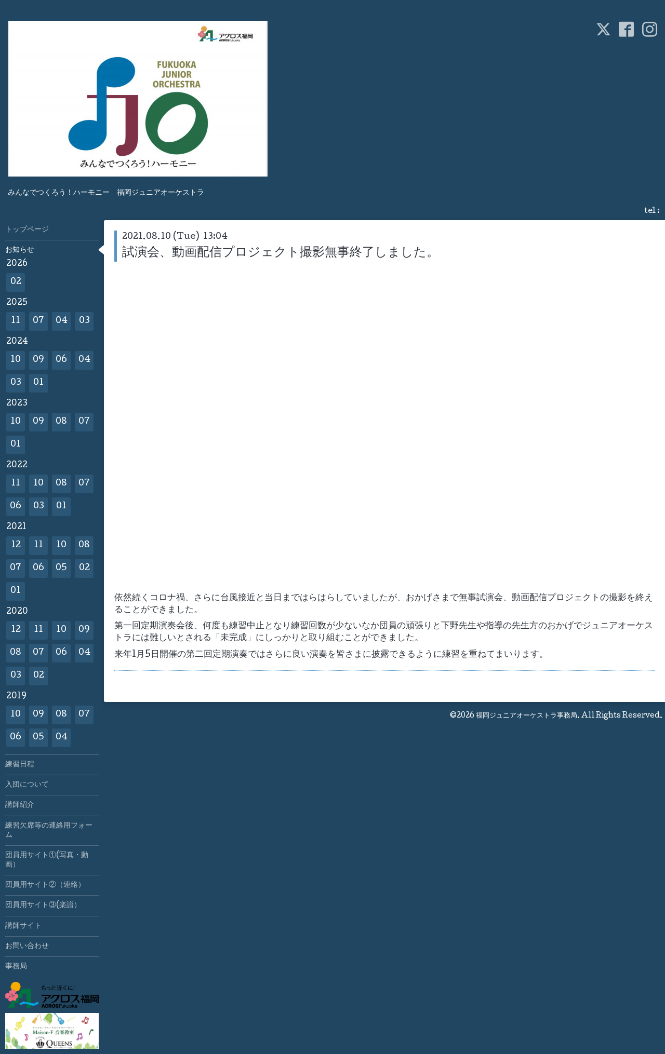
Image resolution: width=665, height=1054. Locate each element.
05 (61, 568)
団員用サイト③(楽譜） (43, 905)
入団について (27, 785)
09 (38, 360)
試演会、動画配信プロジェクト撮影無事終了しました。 (280, 253)
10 (15, 360)
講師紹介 (19, 805)
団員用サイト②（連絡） (45, 885)
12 (16, 545)
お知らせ (19, 250)
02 (15, 282)
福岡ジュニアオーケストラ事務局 (526, 716)
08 (61, 421)
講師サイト (23, 926)
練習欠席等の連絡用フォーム (48, 831)
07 (38, 321)
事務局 (16, 967)
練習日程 (19, 765)
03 (84, 321)
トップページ (27, 230)
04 (62, 321)
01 (38, 383)
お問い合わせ (27, 946)
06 (61, 360)
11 (15, 321)
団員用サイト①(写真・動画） (46, 860)
